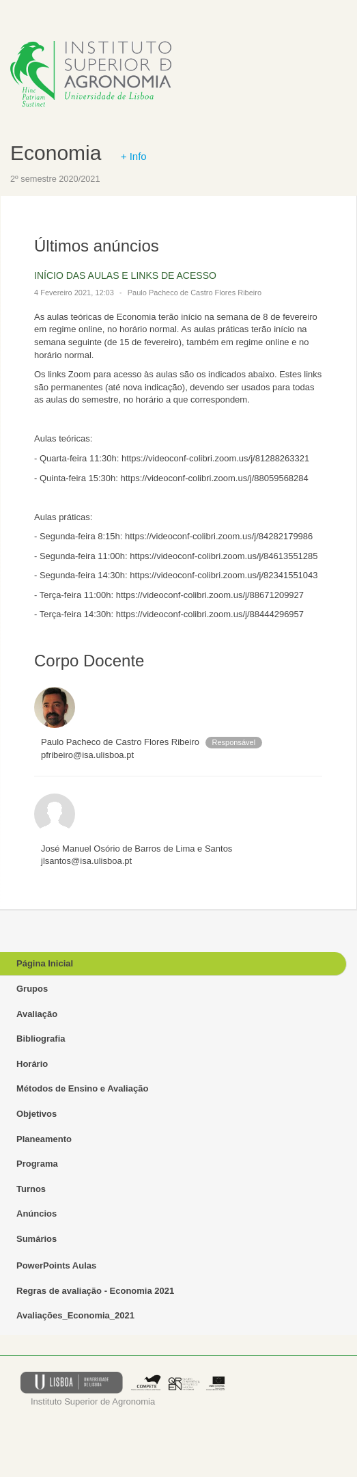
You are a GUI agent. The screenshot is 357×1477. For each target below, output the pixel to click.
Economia (55, 152)
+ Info (134, 156)
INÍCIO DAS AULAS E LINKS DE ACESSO (125, 275)
